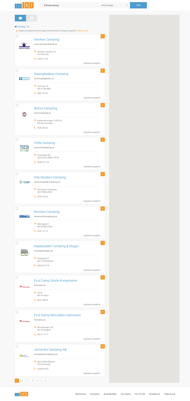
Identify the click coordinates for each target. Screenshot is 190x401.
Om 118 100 (140, 394)
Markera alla (82, 31)
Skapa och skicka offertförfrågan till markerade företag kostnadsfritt (47, 31)
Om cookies (126, 394)
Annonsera (94, 394)
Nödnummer (80, 394)
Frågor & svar (169, 394)
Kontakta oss (154, 394)
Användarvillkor (110, 394)
